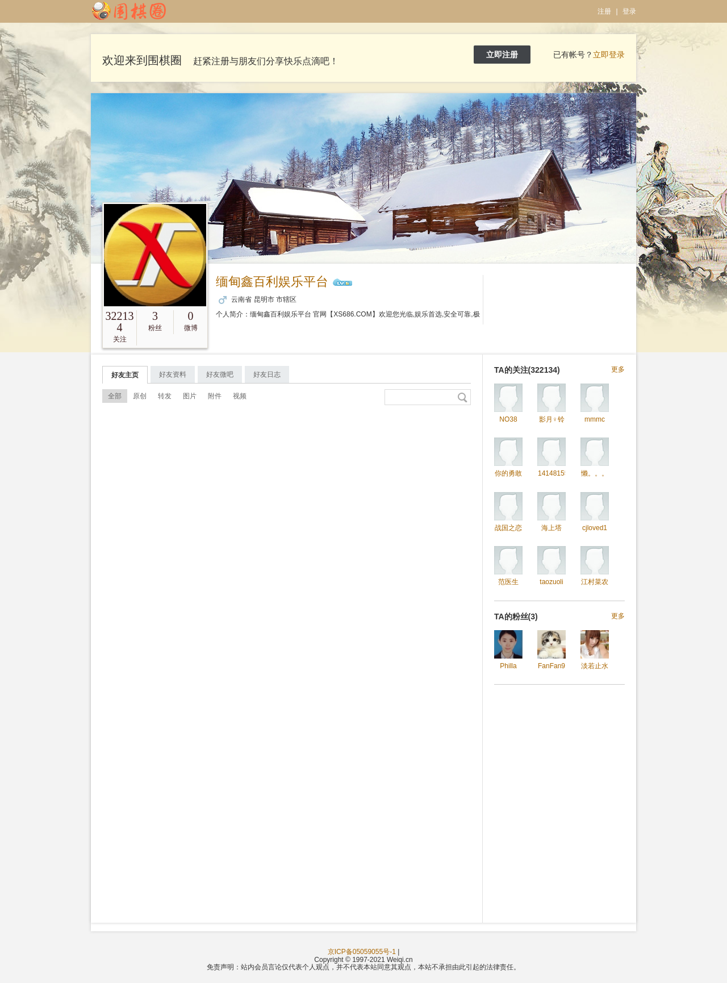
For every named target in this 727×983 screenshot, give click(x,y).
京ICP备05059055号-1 (362, 952)
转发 (165, 396)
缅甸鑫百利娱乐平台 (272, 281)
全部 (115, 396)
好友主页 (125, 375)
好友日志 (267, 374)
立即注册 (502, 54)
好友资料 (172, 374)
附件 (215, 396)
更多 (618, 369)
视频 (239, 396)
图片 (190, 396)
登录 (629, 11)
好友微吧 (219, 374)
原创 (140, 396)
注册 (604, 11)
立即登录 (609, 54)
